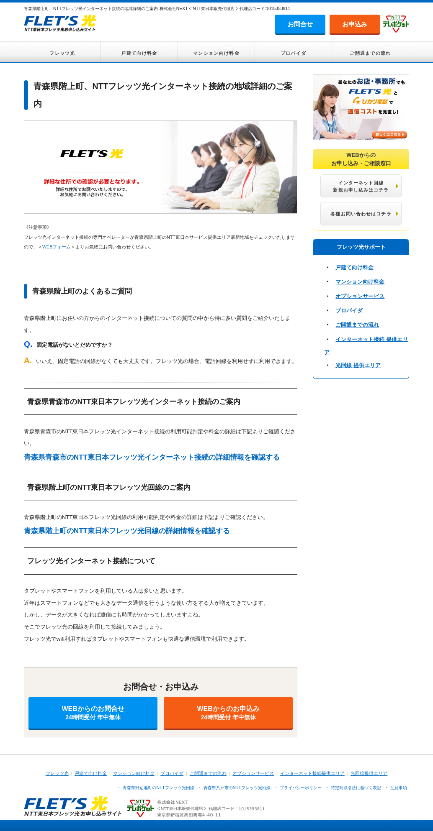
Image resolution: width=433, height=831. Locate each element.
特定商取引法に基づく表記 (356, 787)
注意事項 (398, 787)
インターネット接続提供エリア (312, 773)
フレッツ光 (62, 53)
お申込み (354, 24)
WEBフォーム (56, 246)
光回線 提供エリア (358, 365)
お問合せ (300, 24)
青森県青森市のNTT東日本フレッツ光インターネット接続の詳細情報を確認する (152, 457)
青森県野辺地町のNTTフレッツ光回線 (158, 787)
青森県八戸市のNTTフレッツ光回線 (237, 787)
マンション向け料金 (216, 53)
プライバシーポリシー (301, 787)
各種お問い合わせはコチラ (360, 213)
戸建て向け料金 (139, 53)
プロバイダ (294, 53)
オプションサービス (359, 296)
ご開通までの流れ (370, 53)
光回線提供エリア (369, 773)
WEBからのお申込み (228, 713)
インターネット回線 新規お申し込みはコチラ (361, 186)
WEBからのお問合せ (93, 713)
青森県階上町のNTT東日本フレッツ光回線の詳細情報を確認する (127, 531)
